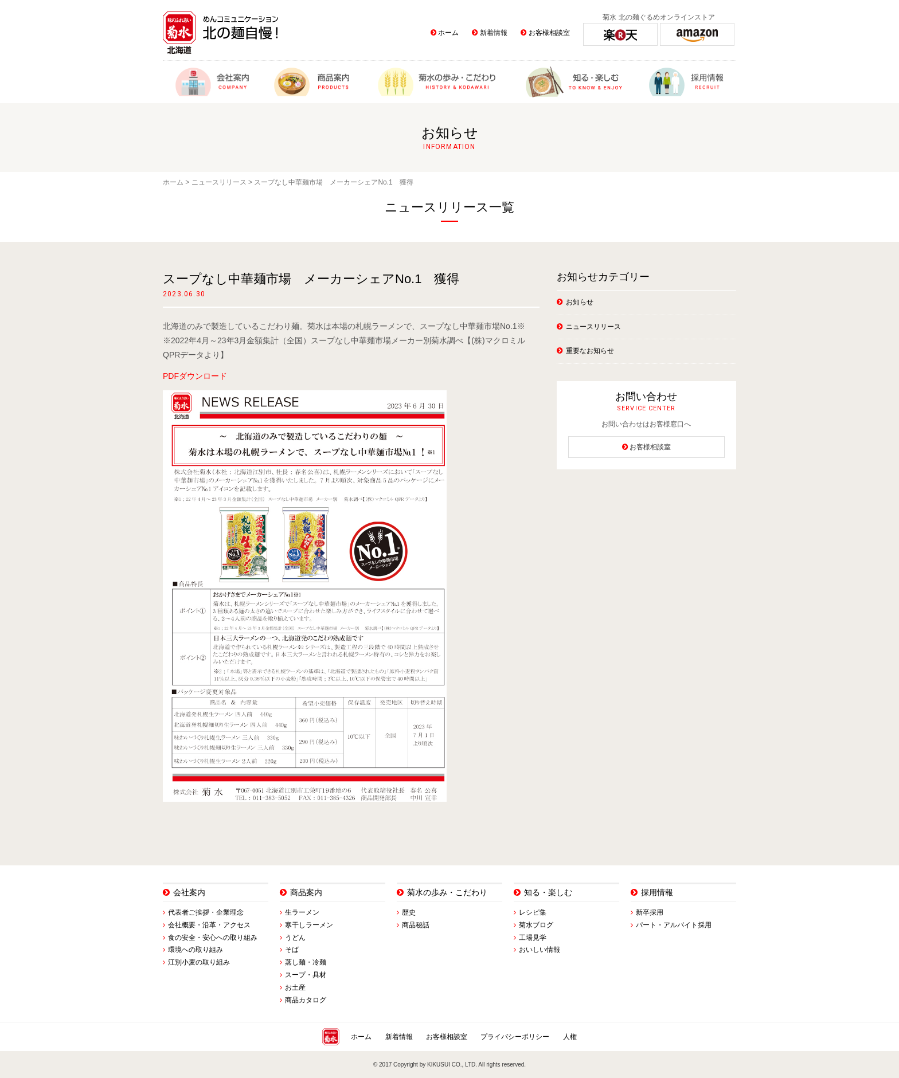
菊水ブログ (536, 925)
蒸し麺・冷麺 (305, 962)
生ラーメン (302, 912)
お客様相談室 (549, 33)
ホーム (448, 33)
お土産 (295, 987)
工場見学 (532, 938)
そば (292, 950)
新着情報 (493, 33)
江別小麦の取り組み (199, 962)
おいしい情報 (539, 950)
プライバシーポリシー (514, 1037)
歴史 (409, 912)
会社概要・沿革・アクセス (209, 925)
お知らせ (579, 302)
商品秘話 (415, 925)
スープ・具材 (305, 975)
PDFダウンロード (195, 376)
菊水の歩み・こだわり (447, 892)
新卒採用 (649, 912)
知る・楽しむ (548, 892)
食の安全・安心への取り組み (212, 938)
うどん (295, 938)
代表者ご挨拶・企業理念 (206, 912)
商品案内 (306, 892)
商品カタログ (305, 1000)
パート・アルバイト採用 (674, 925)
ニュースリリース (219, 182)
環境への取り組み (195, 950)
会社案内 (189, 892)
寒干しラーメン (309, 925)
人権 (570, 1037)
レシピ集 (532, 912)
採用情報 (657, 892)
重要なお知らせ (590, 351)
